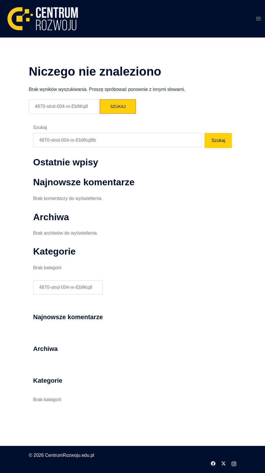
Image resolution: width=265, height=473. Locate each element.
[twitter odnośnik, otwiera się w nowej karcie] (223, 463)
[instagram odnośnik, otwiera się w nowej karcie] (234, 463)
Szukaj (40, 127)
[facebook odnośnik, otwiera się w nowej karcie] (213, 463)
